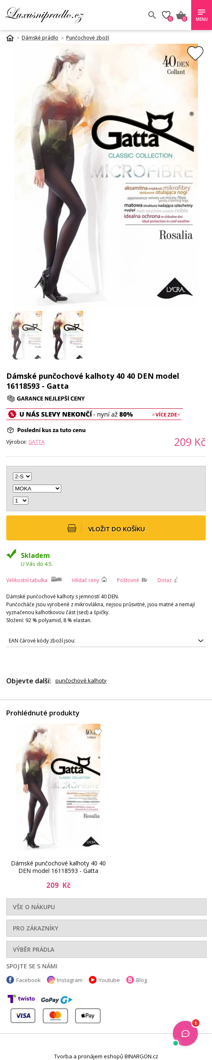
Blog (141, 980)
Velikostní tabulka (26, 580)
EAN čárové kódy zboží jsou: (42, 640)
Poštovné (128, 580)
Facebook (28, 980)
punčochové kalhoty (81, 680)
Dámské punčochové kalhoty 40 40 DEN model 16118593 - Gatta (58, 867)
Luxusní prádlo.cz (65, 15)
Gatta (36, 441)
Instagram (69, 980)
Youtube (109, 980)
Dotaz (164, 580)
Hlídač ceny (85, 580)
